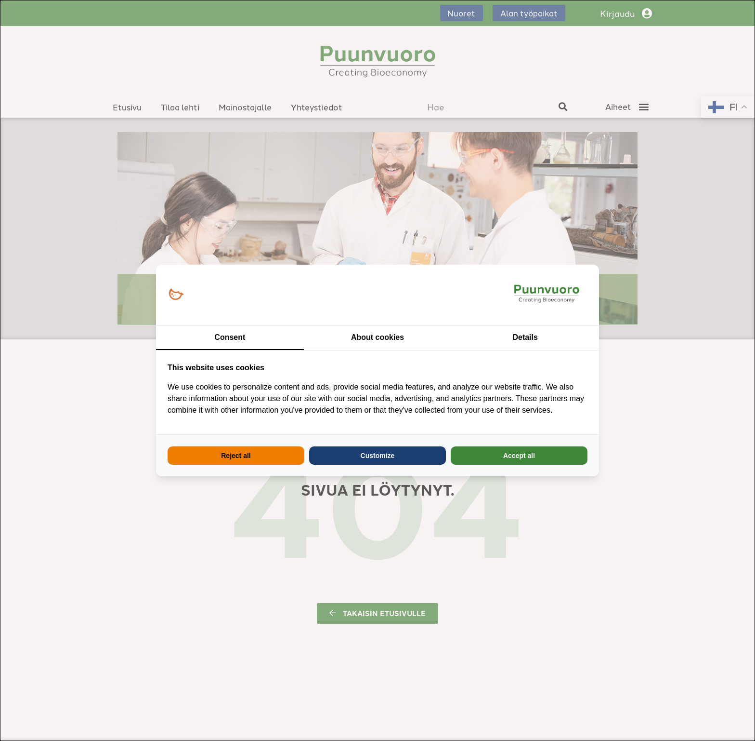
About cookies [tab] (377, 337)
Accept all (519, 455)
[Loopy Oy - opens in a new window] (176, 294)
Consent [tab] (229, 337)
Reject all (235, 455)
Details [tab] (524, 337)
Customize (378, 455)
